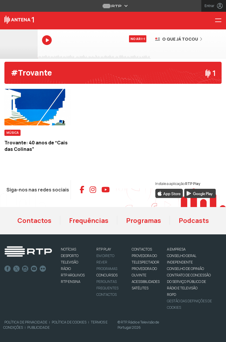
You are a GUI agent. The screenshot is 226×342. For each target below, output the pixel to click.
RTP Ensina (70, 281)
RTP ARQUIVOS (73, 275)
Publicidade (38, 327)
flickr (43, 269)
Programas (143, 220)
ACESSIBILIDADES (146, 281)
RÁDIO (66, 268)
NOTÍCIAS (68, 249)
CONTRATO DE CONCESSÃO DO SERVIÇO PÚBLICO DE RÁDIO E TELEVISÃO (189, 282)
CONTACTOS (142, 249)
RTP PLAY (103, 249)
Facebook (7, 269)
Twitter (16, 269)
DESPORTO (69, 255)
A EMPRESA (176, 249)
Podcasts (194, 220)
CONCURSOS (107, 275)
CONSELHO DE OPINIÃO (185, 268)
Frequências (88, 220)
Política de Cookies (69, 322)
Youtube (34, 269)
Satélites (140, 288)
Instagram (25, 269)
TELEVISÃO (69, 262)
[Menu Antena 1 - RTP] (220, 20)
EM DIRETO (105, 255)
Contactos (34, 220)
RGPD (171, 294)
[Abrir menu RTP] (113, 6)
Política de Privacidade (25, 322)
